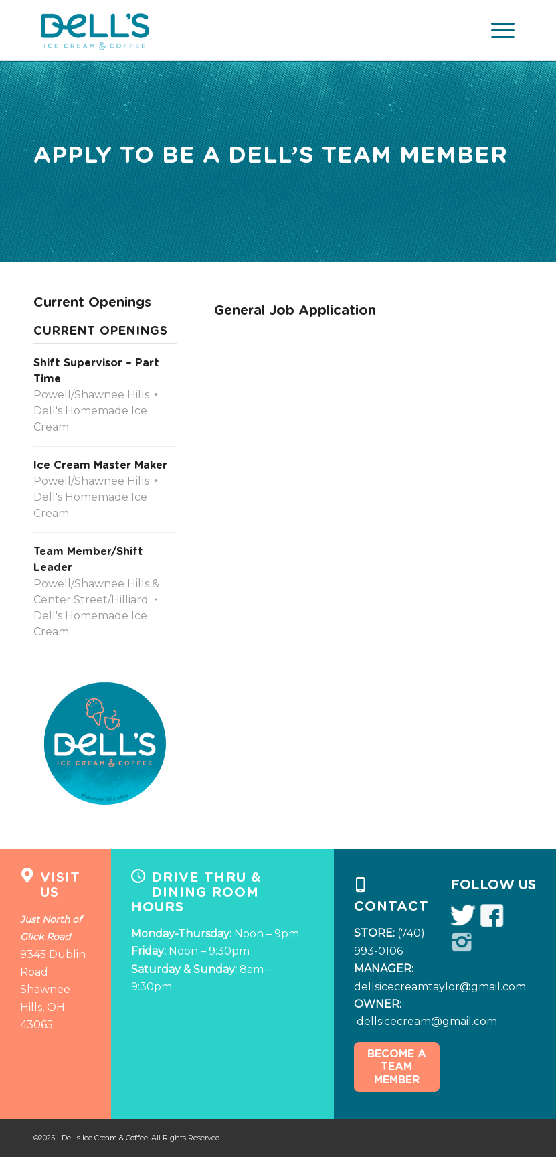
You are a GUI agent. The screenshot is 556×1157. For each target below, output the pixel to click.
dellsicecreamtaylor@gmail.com (440, 986)
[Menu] (500, 30)
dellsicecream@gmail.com (427, 1021)
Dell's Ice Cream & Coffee (105, 1137)
